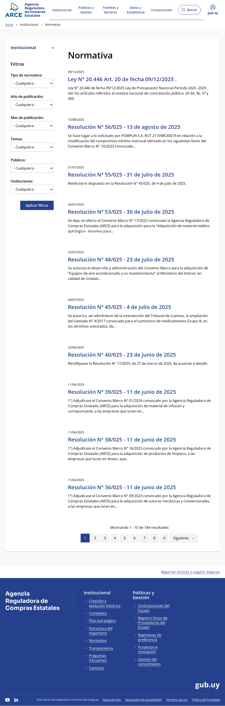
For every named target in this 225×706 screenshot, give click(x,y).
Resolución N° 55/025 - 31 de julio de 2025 (121, 174)
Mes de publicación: (27, 117)
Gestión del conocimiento (149, 661)
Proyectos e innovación (148, 649)
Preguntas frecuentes (98, 658)
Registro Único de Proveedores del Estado (152, 623)
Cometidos (98, 613)
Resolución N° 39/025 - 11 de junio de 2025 (122, 391)
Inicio (9, 24)
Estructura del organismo (100, 630)
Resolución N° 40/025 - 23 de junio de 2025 (122, 354)
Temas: (17, 139)
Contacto (96, 668)
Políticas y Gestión (86, 9)
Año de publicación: (27, 96)
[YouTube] (7, 700)
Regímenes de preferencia (149, 637)
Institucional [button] (32, 47)
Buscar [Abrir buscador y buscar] (189, 11)
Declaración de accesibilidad (143, 700)
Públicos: (18, 160)
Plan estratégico (102, 620)
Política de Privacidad (206, 700)
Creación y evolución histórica (104, 603)
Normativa (98, 640)
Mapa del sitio (112, 700)
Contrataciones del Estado (153, 608)
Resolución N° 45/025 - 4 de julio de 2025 (119, 306)
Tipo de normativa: (26, 75)
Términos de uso (177, 700)
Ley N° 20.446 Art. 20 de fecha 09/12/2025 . (122, 79)
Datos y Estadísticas (136, 9)
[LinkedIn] (16, 700)
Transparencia (101, 648)
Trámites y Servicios (110, 9)
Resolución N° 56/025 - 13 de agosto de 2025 (124, 126)
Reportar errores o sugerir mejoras (190, 571)
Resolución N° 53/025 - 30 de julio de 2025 (121, 211)
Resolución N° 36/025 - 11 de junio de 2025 (122, 487)
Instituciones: (22, 181)
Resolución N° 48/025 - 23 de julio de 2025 (121, 259)
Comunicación (161, 9)
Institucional (62, 9)
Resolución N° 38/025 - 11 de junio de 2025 (122, 439)
